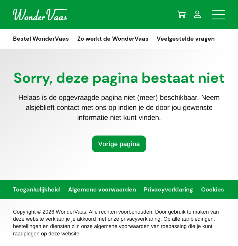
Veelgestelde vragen (186, 39)
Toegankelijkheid (36, 190)
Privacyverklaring (168, 190)
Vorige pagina (119, 144)
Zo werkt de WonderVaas (113, 39)
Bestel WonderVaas (41, 39)
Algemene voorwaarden (102, 190)
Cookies (212, 190)
